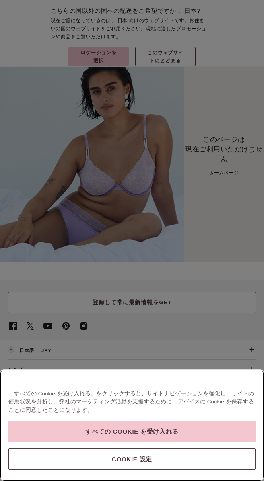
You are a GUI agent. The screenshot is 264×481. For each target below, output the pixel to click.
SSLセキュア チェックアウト (33, 439)
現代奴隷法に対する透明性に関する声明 (158, 431)
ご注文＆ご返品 (132, 388)
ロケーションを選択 (98, 56)
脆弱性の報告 (109, 431)
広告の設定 (205, 431)
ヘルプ (132, 369)
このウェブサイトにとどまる (165, 56)
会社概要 (15, 431)
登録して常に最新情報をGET (132, 302)
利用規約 (34, 431)
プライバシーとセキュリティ (70, 431)
